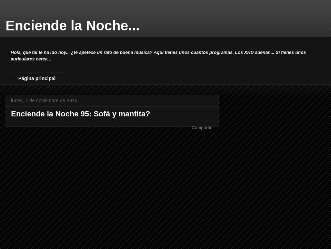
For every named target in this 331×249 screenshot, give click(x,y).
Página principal (37, 78)
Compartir (201, 127)
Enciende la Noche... (73, 25)
